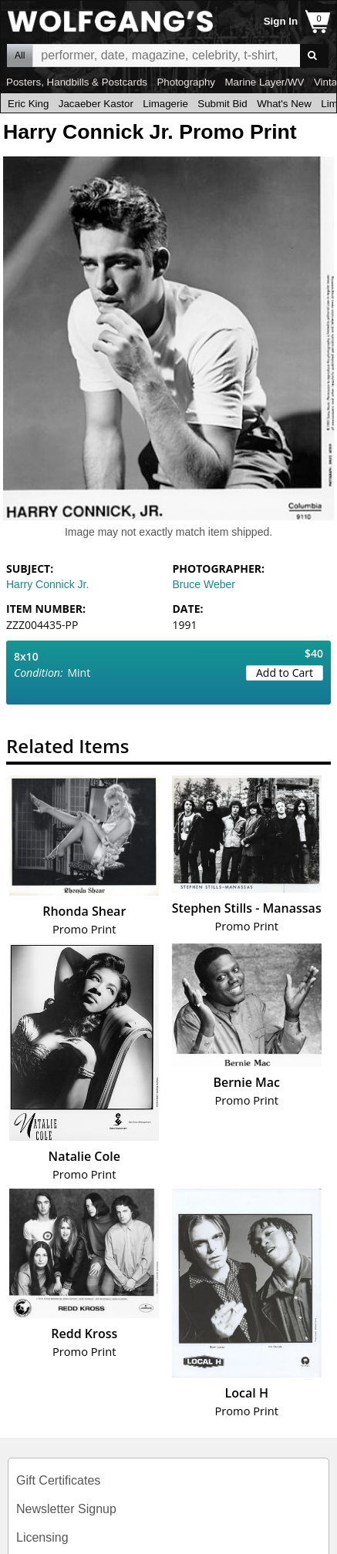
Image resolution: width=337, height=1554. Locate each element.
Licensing (42, 1537)
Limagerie (165, 103)
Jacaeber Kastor (96, 103)
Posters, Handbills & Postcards (76, 82)
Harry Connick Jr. (47, 584)
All (20, 55)
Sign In (281, 21)
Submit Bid (222, 103)
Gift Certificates (58, 1480)
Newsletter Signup (66, 1508)
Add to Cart (284, 672)
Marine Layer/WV (264, 82)
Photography (186, 82)
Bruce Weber (204, 584)
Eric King (28, 103)
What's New (284, 103)
